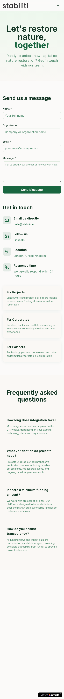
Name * (7, 108)
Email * (7, 141)
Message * (9, 158)
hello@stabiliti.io (24, 224)
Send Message (32, 189)
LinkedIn (19, 240)
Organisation (10, 125)
